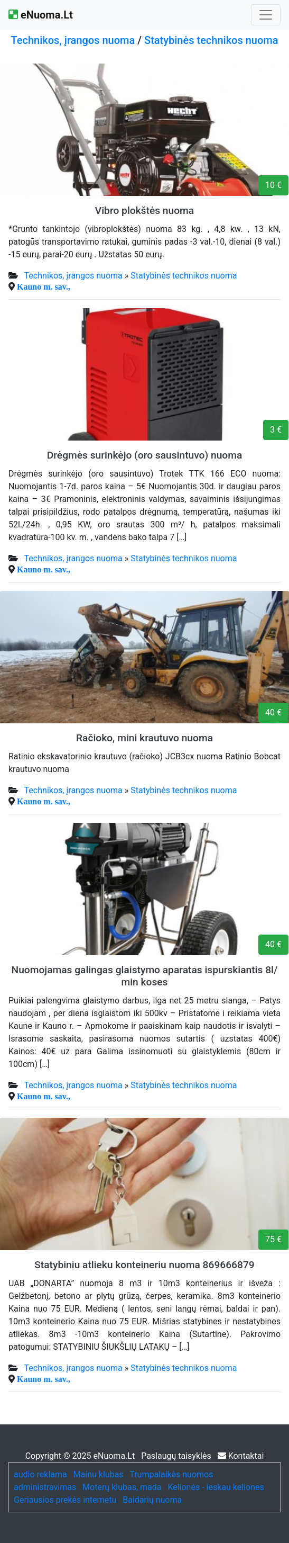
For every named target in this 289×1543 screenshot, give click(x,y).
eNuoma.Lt (40, 14)
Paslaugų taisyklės (177, 1456)
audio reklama (40, 1474)
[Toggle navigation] (266, 14)
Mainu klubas (98, 1474)
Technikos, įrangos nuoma (73, 40)
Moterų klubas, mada (121, 1487)
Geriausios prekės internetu (65, 1500)
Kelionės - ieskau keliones (215, 1487)
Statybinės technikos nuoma (211, 40)
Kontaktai (241, 1456)
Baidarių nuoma (152, 1500)
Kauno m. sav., (43, 286)
